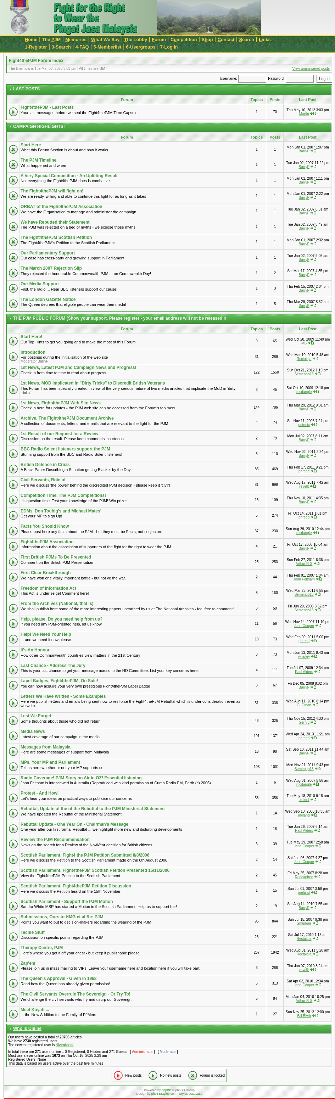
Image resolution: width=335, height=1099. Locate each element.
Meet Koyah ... (35, 1009)
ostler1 (304, 800)
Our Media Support (40, 283)
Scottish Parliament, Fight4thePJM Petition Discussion (76, 886)
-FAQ (82, 47)
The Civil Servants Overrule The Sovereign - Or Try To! (75, 994)
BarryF (304, 151)
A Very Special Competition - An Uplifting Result (69, 175)
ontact (226, 39)
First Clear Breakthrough (46, 572)
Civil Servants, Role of (43, 479)
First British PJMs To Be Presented (56, 557)
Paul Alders (304, 672)
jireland (303, 815)
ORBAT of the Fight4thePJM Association (61, 206)
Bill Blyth (304, 1016)
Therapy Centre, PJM (42, 947)
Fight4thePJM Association (47, 541)
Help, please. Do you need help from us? (61, 619)
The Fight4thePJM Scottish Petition (56, 237)
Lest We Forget (36, 715)
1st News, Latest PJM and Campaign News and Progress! (78, 367)
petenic (303, 425)
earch (246, 39)
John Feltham (304, 579)
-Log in (169, 47)
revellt (304, 486)
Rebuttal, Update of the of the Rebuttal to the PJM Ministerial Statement (93, 808)
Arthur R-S (304, 564)
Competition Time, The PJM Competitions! (63, 495)
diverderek (65, 1045)
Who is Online (27, 1028)
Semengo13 (304, 374)
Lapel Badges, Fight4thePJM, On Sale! (59, 680)
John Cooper (304, 626)
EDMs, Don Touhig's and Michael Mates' (61, 511)
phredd (303, 471)
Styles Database (190, 1093)
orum (159, 39)
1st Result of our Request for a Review (59, 433)
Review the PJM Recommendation (55, 839)
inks (264, 39)
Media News (33, 731)
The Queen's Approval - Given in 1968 (58, 978)
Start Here (31, 144)
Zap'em (28, 963)
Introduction (33, 352)
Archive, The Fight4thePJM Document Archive (67, 418)
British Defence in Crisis (45, 464)
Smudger (304, 923)
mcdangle (304, 392)
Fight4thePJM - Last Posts (47, 107)
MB (304, 343)
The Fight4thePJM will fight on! (52, 191)
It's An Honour (35, 649)
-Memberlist (108, 47)
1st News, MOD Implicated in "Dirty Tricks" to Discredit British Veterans (93, 383)
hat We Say (105, 39)
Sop (207, 39)
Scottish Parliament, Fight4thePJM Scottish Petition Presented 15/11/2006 (95, 870)
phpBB (166, 1090)
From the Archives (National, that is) (57, 603)
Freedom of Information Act (48, 588)
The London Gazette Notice (48, 299)
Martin (304, 114)
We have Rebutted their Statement (55, 222)
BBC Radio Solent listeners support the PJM (65, 449)
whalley (304, 656)
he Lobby (135, 39)
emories (75, 39)
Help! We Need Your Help (46, 634)
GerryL (304, 722)
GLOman (304, 705)
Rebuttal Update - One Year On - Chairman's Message (74, 824)
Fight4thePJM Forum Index (36, 60)
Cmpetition (184, 39)
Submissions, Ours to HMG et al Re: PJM (62, 916)
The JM (51, 39)
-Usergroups (141, 47)
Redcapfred (304, 877)
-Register (36, 47)
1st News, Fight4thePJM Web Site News (61, 402)
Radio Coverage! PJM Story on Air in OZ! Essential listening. (82, 777)
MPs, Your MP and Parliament (50, 762)
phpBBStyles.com (164, 1093)
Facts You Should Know (45, 526)
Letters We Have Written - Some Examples (63, 696)
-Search (61, 47)
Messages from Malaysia (46, 747)
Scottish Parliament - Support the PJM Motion (67, 901)
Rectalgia (304, 359)
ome (31, 39)
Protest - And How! (40, 793)
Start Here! (31, 336)
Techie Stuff (33, 932)
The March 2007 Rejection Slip (51, 268)
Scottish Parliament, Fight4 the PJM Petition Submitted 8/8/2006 (85, 855)
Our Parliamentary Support (48, 253)
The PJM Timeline (38, 160)
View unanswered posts (311, 69)
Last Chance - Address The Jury (53, 665)
